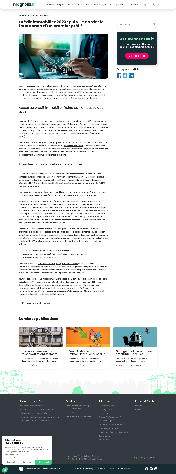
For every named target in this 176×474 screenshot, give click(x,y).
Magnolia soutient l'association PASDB (39, 468)
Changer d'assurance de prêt (33, 413)
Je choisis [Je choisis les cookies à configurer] (23, 462)
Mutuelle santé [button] (75, 4)
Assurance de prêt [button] (55, 4)
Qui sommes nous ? (107, 405)
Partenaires (104, 413)
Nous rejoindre (105, 409)
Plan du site (104, 439)
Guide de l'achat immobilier (78, 416)
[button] (5, 470)
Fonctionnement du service (111, 424)
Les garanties (75, 408)
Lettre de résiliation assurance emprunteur (39, 417)
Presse (138, 409)
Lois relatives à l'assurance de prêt (36, 420)
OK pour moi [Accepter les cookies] (39, 462)
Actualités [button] (133, 4)
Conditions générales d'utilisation (114, 432)
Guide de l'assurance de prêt (79, 405)
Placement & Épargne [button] (96, 4)
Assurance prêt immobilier (32, 405)
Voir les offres (137, 55)
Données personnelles (109, 428)
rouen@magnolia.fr (147, 457)
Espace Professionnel (108, 417)
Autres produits (117, 4)
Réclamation (104, 436)
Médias (138, 405)
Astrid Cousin (35, 303)
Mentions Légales (107, 420)
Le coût (72, 412)
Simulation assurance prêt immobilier (37, 409)
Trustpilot (125, 468)
